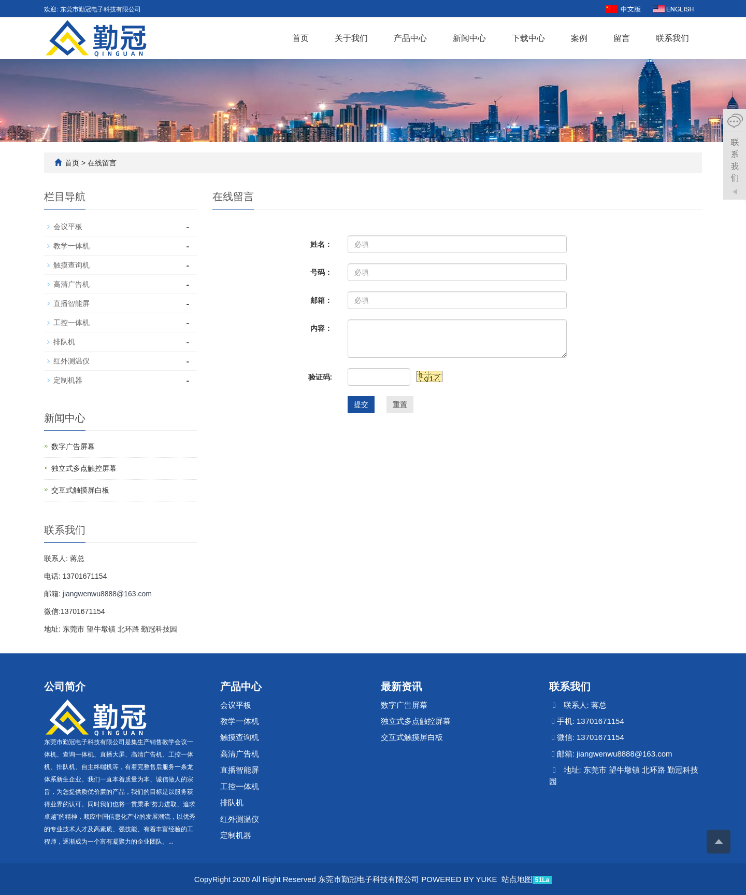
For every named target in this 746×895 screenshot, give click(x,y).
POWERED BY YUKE (460, 879)
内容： (321, 328)
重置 (400, 404)
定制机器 (67, 380)
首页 (300, 38)
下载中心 (528, 38)
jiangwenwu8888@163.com (107, 594)
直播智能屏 (71, 303)
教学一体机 (71, 246)
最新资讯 (401, 686)
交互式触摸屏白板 (80, 490)
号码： (321, 272)
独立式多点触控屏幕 (84, 468)
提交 (361, 404)
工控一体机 (71, 322)
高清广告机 (71, 284)
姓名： (321, 244)
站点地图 (517, 879)
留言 (621, 38)
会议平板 (67, 226)
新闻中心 (469, 38)
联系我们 (672, 38)
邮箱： (321, 300)
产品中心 (410, 38)
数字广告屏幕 (73, 446)
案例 (579, 38)
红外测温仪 (71, 361)
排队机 (64, 342)
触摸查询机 (71, 265)
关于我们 (351, 38)
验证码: (320, 377)
